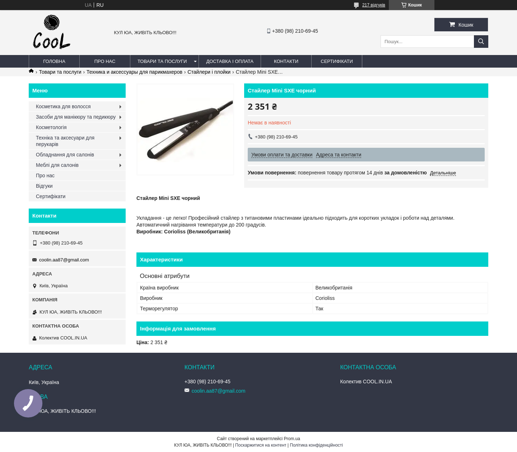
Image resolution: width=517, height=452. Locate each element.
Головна (54, 61)
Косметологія (51, 127)
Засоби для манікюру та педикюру (76, 117)
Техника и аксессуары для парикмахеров (134, 72)
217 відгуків (373, 5)
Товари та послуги (162, 61)
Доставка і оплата (229, 61)
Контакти (286, 61)
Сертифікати (337, 61)
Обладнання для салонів (65, 154)
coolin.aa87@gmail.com (64, 259)
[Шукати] (481, 41)
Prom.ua (292, 438)
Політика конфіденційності (316, 445)
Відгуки (44, 186)
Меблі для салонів (57, 165)
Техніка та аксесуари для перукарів (65, 141)
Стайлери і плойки (208, 72)
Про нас (105, 61)
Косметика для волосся (63, 106)
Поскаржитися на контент (260, 445)
